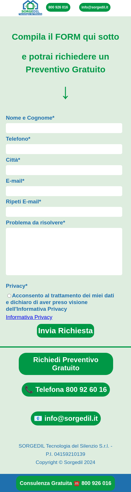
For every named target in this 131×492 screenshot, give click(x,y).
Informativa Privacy (29, 317)
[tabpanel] (65, 64)
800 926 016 (58, 7)
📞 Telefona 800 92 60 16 (66, 389)
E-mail (15, 181)
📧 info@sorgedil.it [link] (66, 418)
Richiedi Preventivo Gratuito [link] (65, 364)
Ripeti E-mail (23, 201)
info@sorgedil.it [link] (94, 7)
